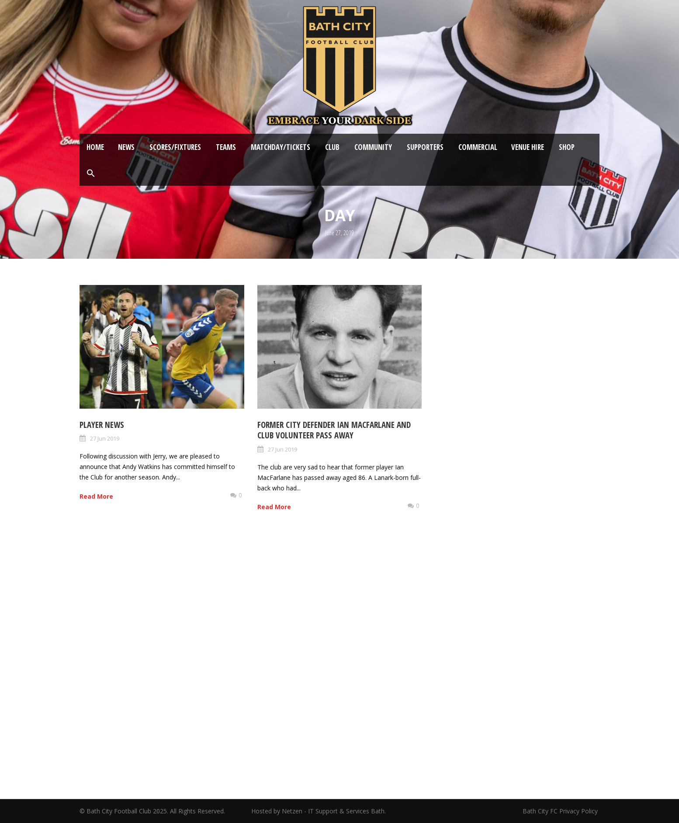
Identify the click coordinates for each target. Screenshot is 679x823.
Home (95, 147)
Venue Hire (527, 147)
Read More (96, 496)
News (126, 147)
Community (373, 147)
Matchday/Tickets (280, 147)
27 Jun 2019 (104, 438)
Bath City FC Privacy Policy (561, 811)
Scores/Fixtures (175, 147)
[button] (91, 173)
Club (332, 147)
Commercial (477, 147)
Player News (102, 425)
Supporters (425, 147)
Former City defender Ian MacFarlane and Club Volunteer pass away (334, 430)
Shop (567, 147)
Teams (226, 147)
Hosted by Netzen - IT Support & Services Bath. (318, 811)
